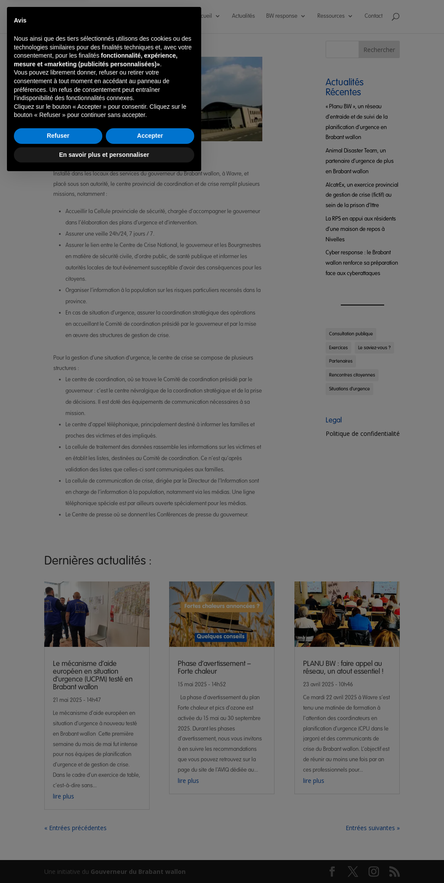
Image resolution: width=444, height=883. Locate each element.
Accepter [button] (150, 840)
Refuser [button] (58, 840)
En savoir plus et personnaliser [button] (104, 859)
